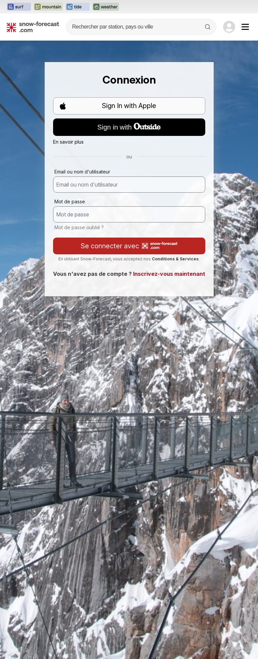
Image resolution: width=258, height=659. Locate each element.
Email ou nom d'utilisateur (82, 171)
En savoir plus (68, 142)
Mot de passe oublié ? (79, 227)
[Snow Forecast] (33, 26)
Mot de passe (69, 201)
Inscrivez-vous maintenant (169, 273)
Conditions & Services (175, 258)
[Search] (208, 27)
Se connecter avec (129, 246)
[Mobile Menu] (245, 27)
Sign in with (129, 127)
